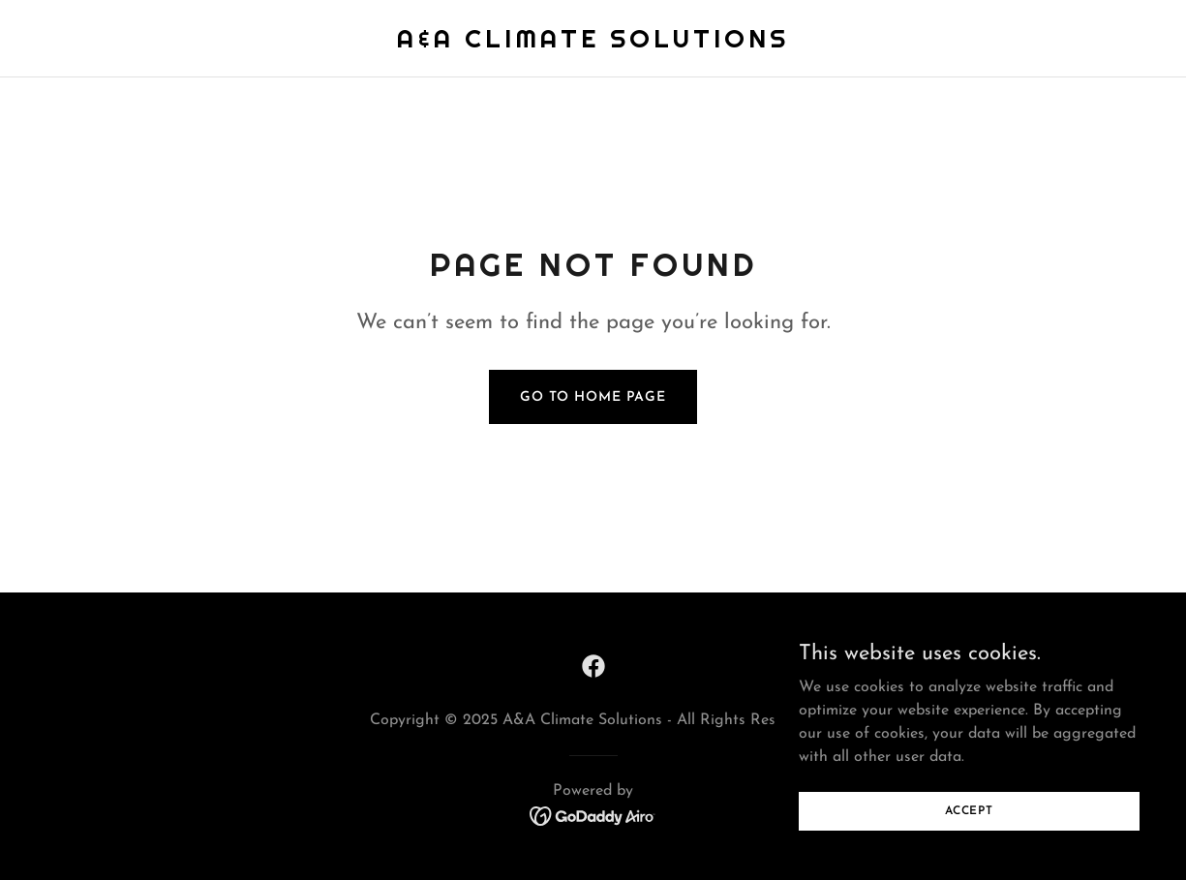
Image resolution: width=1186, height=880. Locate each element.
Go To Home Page (593, 397)
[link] (593, 43)
